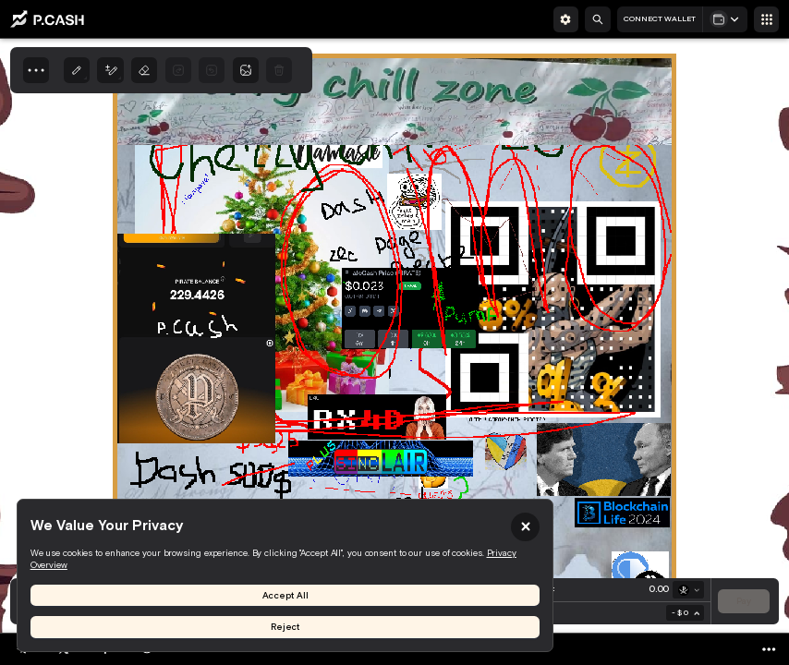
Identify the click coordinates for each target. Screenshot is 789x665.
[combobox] (685, 613)
